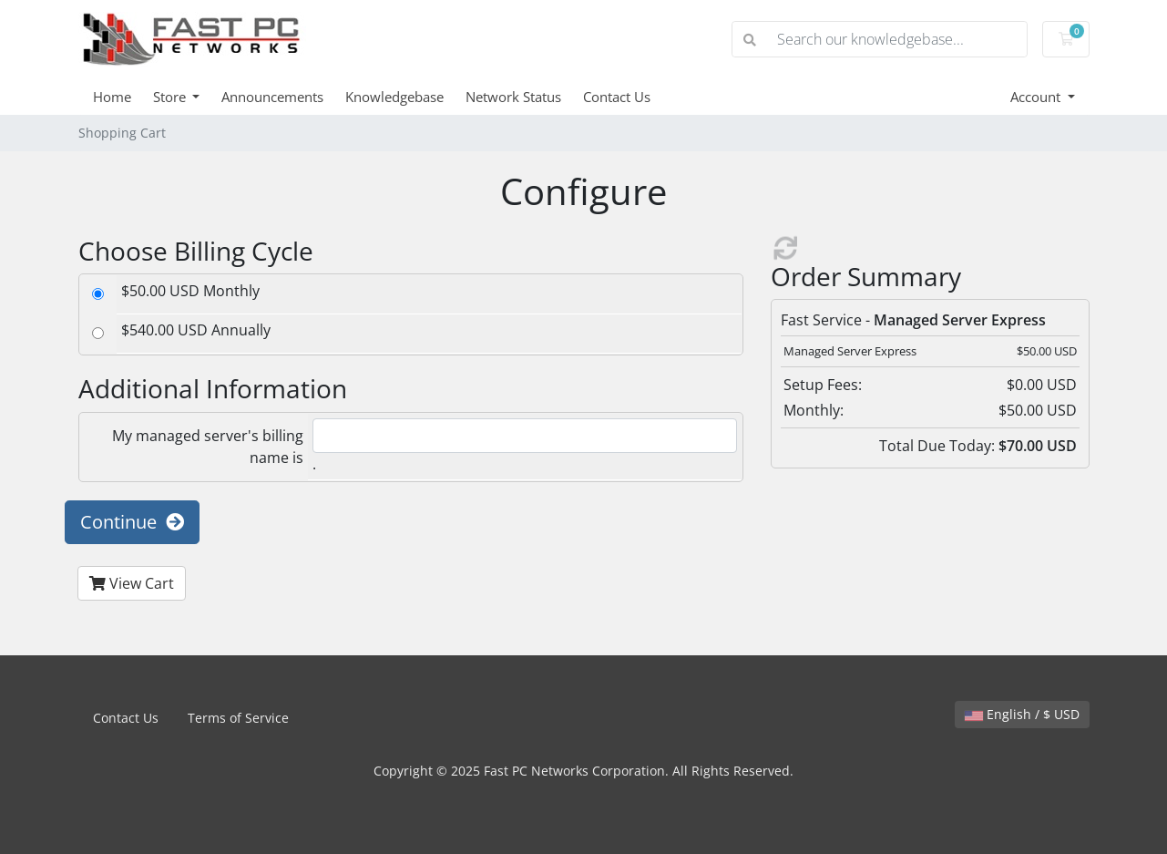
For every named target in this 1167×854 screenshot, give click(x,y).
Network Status (513, 96)
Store (171, 96)
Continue (132, 521)
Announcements (272, 96)
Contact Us (616, 96)
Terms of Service (238, 717)
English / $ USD (1022, 714)
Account (1037, 96)
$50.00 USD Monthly (190, 291)
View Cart (131, 583)
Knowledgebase (394, 96)
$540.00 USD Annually (196, 330)
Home (112, 96)
